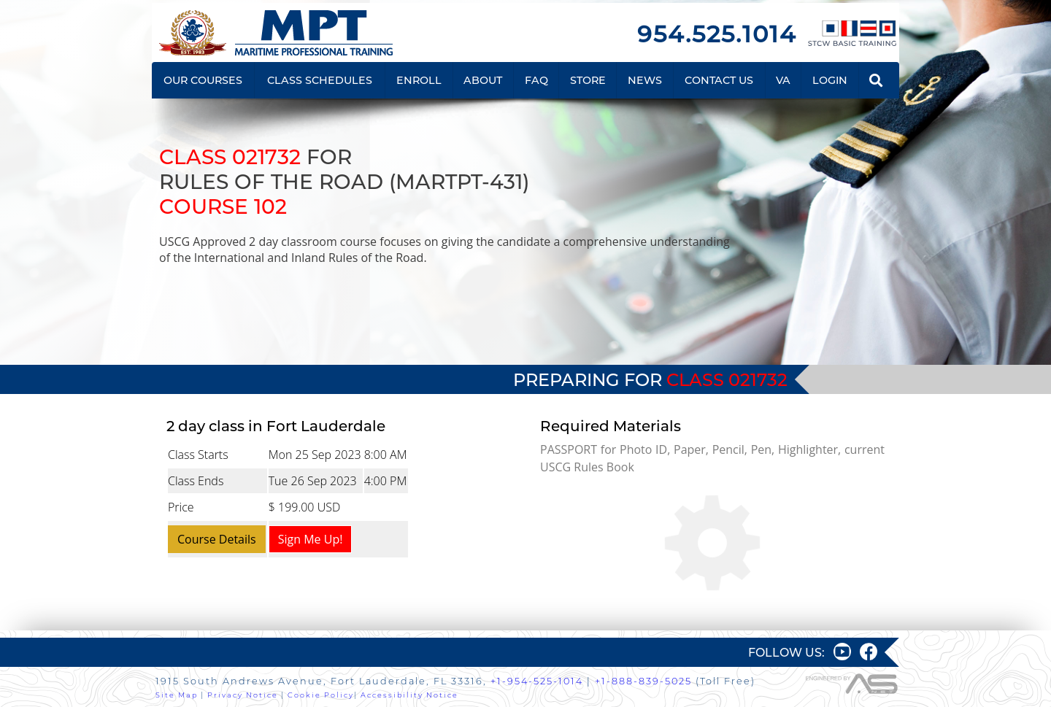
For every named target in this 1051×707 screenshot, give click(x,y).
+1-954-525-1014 (536, 681)
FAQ (536, 80)
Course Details (216, 539)
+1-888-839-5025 (643, 681)
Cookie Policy (321, 695)
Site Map (176, 695)
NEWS (645, 80)
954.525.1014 (716, 34)
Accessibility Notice (409, 695)
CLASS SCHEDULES (319, 80)
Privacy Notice (242, 695)
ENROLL (419, 80)
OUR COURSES (202, 80)
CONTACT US (719, 80)
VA (783, 80)
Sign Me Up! (310, 539)
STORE (588, 80)
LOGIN (829, 80)
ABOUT (482, 80)
